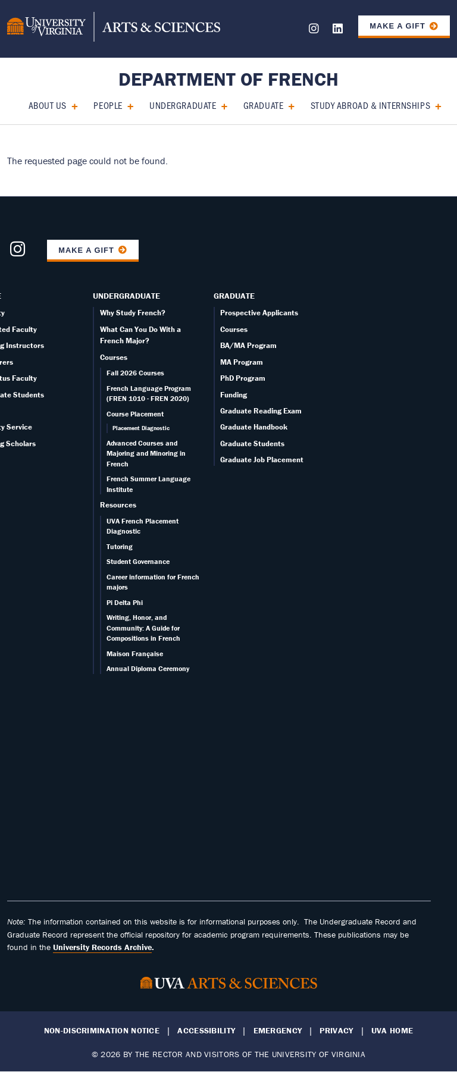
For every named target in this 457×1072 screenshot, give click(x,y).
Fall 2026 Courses (135, 372)
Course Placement (135, 413)
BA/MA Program (248, 345)
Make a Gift (397, 25)
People (107, 105)
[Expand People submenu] (126, 105)
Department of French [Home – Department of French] (228, 78)
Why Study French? (132, 313)
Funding (233, 395)
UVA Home (392, 1031)
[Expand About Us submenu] (70, 105)
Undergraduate (182, 105)
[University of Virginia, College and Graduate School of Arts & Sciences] (113, 28)
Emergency (277, 1031)
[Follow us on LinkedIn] (338, 31)
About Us (48, 105)
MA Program (241, 362)
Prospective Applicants (259, 313)
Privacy (336, 1031)
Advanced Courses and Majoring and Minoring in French (146, 453)
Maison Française (135, 653)
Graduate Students (252, 443)
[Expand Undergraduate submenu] (220, 105)
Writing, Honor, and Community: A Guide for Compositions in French (143, 627)
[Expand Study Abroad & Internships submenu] (434, 105)
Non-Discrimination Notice (101, 1031)
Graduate (263, 105)
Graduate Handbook (253, 427)
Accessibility (206, 1031)
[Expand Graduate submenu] (287, 105)
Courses (113, 357)
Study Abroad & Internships (371, 105)
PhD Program (242, 378)
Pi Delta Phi (125, 602)
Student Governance (138, 561)
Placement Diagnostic (141, 428)
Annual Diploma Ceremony (148, 668)
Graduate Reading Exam (261, 411)
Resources (118, 505)
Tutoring (120, 546)
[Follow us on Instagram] (314, 31)
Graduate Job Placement (261, 459)
